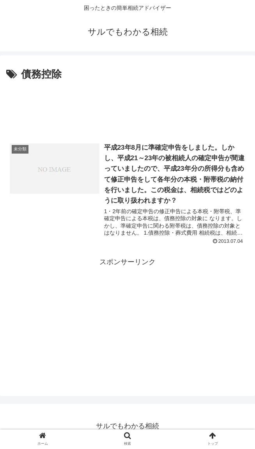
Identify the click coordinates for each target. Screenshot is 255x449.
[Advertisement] (127, 106)
